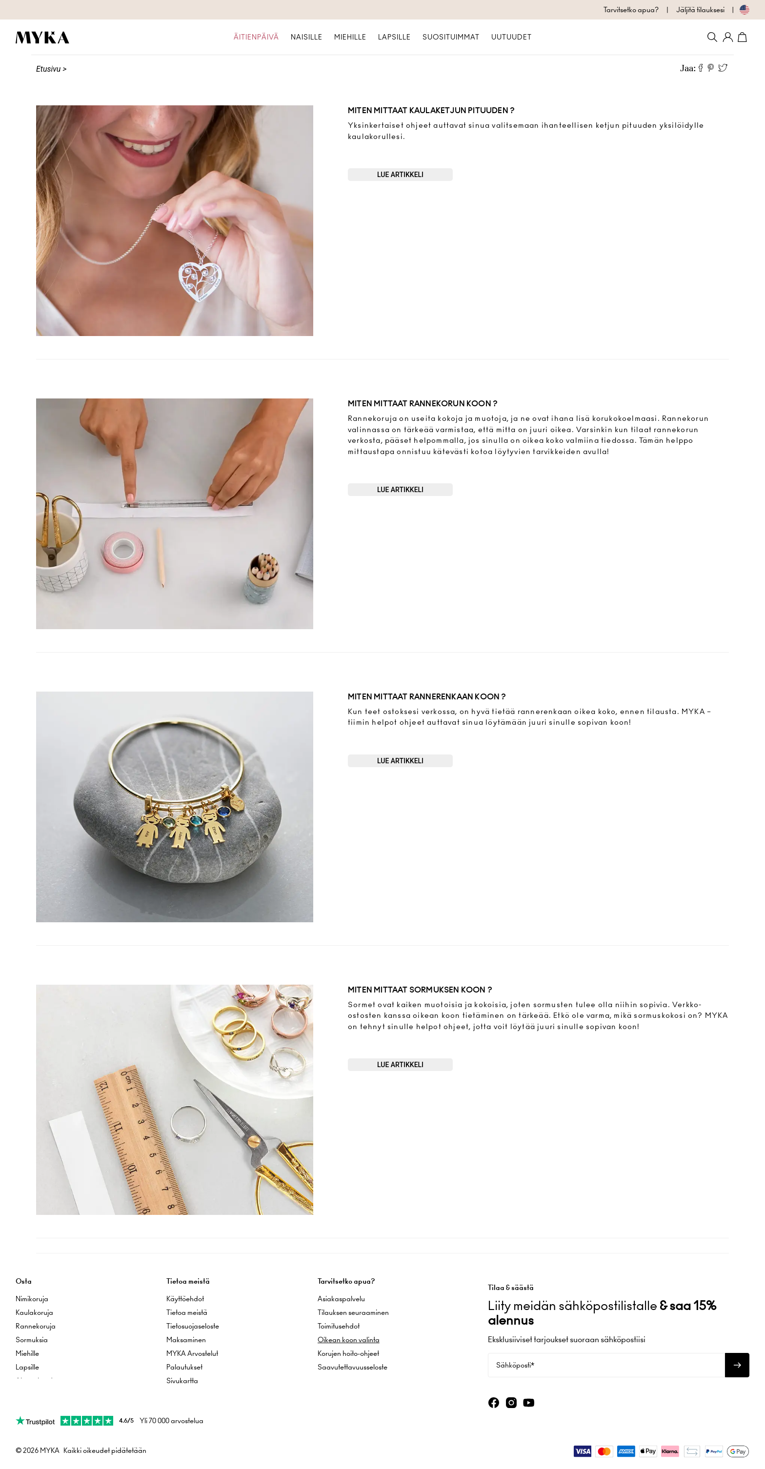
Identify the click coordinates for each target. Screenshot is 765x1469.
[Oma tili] (728, 37)
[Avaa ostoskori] (743, 37)
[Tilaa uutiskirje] (737, 1362)
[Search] (712, 37)
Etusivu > (51, 69)
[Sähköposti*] (606, 1362)
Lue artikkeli (400, 175)
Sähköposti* (515, 1362)
